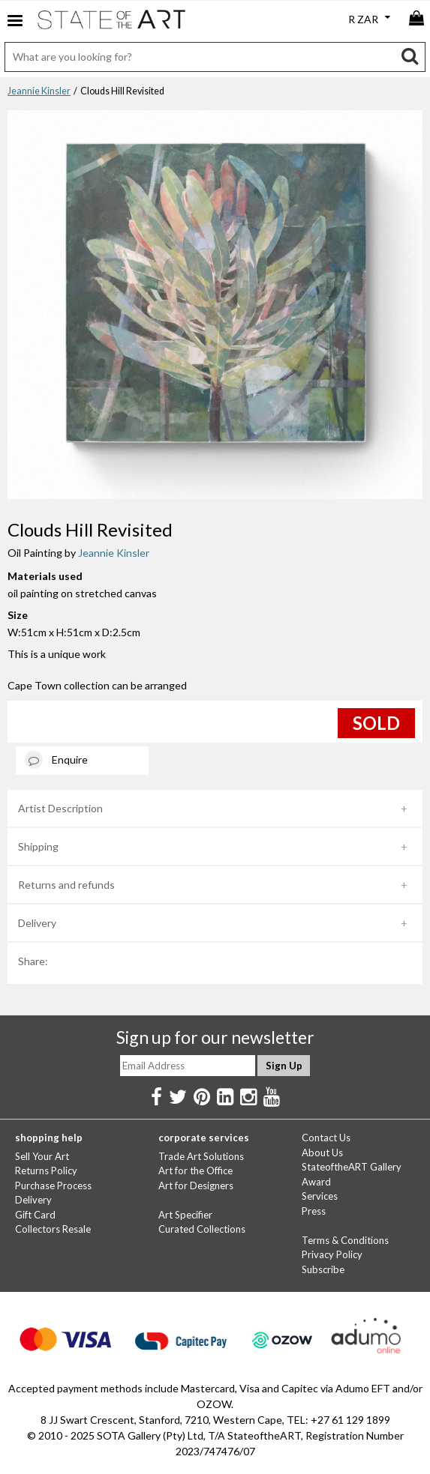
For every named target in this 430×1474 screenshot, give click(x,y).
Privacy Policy (332, 1254)
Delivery (37, 922)
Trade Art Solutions (201, 1156)
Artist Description (60, 808)
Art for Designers (195, 1185)
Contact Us (326, 1138)
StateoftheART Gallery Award (351, 1174)
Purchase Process (53, 1185)
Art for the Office (195, 1171)
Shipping (38, 846)
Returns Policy (46, 1171)
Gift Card (35, 1215)
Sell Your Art (42, 1156)
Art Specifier (185, 1215)
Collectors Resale (53, 1229)
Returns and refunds (66, 884)
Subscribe (323, 1269)
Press (314, 1211)
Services (320, 1196)
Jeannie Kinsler (39, 91)
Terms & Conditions (345, 1240)
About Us (322, 1153)
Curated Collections (201, 1229)
